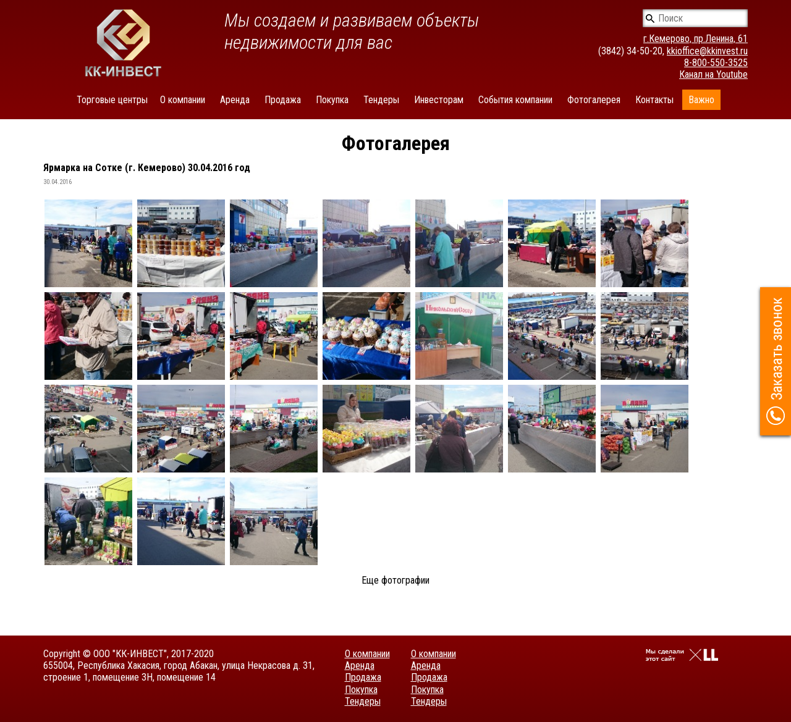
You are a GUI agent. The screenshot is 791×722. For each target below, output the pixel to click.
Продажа (282, 100)
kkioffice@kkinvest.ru (707, 51)
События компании (515, 100)
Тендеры (381, 100)
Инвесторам (438, 100)
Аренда (235, 100)
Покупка (332, 100)
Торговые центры (112, 100)
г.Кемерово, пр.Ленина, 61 (695, 38)
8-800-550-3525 (716, 63)
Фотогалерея (593, 100)
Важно (701, 100)
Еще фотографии (395, 580)
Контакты (654, 100)
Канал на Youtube (713, 74)
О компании (182, 100)
